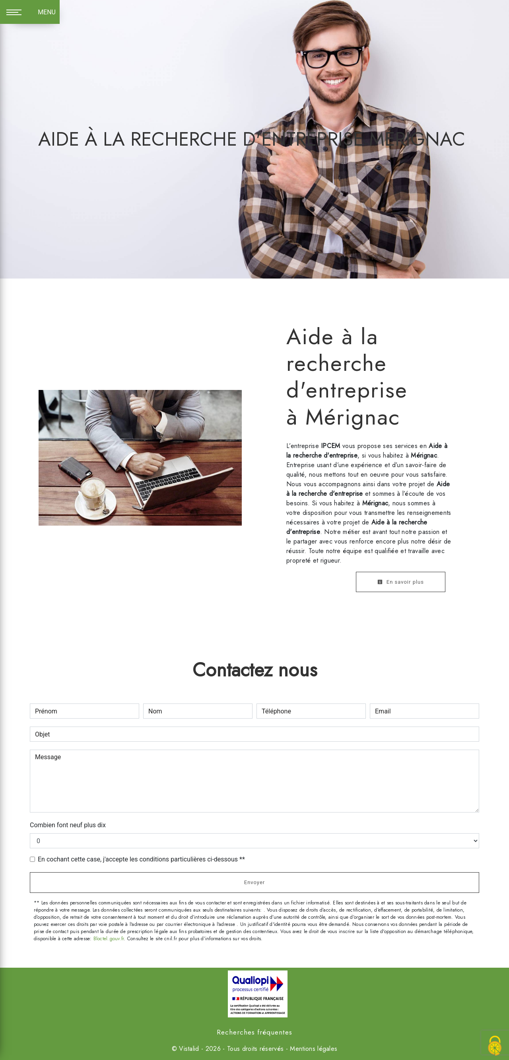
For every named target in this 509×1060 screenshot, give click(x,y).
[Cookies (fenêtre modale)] (495, 1046)
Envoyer (254, 882)
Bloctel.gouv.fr (108, 938)
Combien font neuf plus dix (68, 825)
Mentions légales (312, 1048)
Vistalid (189, 1048)
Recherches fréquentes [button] (254, 1032)
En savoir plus (400, 582)
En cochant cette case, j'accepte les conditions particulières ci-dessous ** (141, 859)
